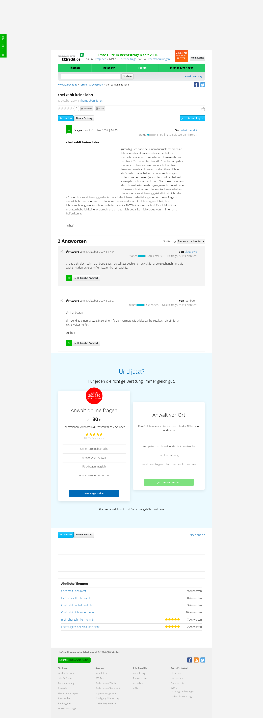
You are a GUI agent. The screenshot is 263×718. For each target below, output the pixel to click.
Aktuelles (138, 683)
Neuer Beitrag (84, 118)
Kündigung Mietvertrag (107, 698)
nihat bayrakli (189, 130)
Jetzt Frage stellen (94, 493)
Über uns (176, 673)
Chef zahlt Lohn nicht (73, 591)
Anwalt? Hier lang (193, 76)
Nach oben (197, 535)
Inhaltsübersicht (66, 673)
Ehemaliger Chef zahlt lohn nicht (80, 627)
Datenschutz (177, 683)
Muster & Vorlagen (182, 68)
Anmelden (63, 688)
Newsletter (101, 673)
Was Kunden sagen (68, 693)
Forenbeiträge (128, 59)
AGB (135, 688)
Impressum (177, 678)
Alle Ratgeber (64, 703)
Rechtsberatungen (159, 59)
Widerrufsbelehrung (181, 697)
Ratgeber (100, 59)
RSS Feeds (101, 678)
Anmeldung (139, 673)
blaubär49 (191, 252)
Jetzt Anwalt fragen (192, 118)
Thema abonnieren (91, 100)
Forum (142, 68)
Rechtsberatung (66, 683)
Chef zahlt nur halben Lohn (77, 605)
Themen (74, 68)
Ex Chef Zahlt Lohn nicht (75, 598)
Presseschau (64, 698)
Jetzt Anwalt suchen (169, 482)
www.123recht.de (67, 85)
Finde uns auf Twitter (106, 683)
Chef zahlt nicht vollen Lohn (77, 612)
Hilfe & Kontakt (3, 46)
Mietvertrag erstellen (106, 703)
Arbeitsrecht (96, 85)
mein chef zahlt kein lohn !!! (77, 619)
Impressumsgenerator (107, 693)
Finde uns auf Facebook (107, 688)
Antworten (66, 118)
